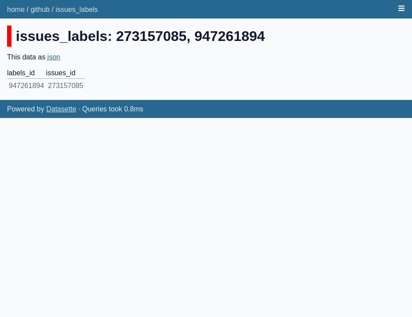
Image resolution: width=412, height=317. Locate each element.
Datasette (61, 109)
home (16, 9)
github (40, 9)
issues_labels (76, 9)
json (54, 57)
